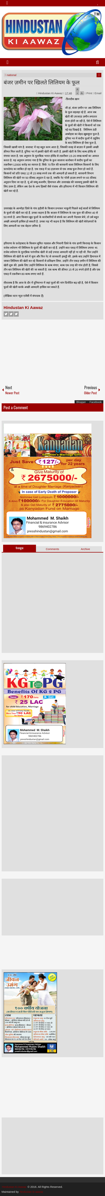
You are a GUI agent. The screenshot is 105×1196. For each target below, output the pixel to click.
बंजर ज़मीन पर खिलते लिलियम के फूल (42, 82)
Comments (52, 549)
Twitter (11, 314)
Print (88, 93)
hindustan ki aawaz (31, 1191)
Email (97, 93)
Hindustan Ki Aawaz (50, 93)
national (11, 75)
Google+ (16, 314)
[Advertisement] (53, 350)
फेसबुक (19, 548)
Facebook (6, 314)
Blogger (81, 402)
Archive (85, 549)
